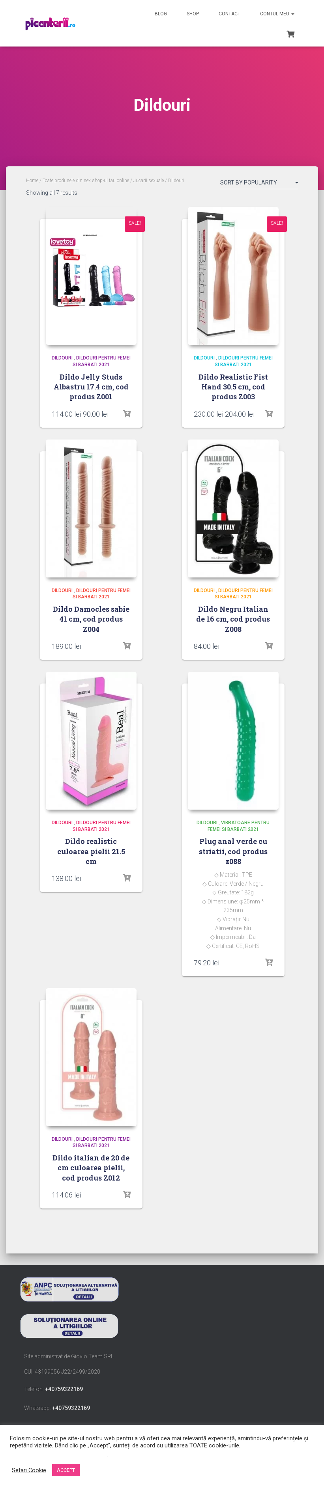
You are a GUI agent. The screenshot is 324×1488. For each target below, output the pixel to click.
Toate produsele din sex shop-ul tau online (86, 180)
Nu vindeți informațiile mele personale (58, 1454)
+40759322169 (64, 1389)
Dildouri (62, 358)
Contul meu (277, 14)
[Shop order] (259, 184)
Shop (193, 14)
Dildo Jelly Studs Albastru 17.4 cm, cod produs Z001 (91, 386)
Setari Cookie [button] (29, 1470)
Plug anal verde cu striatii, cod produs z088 (233, 851)
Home (32, 180)
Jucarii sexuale (148, 180)
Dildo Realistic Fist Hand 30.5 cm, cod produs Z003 (233, 386)
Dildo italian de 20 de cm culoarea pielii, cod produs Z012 (90, 1167)
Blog (161, 14)
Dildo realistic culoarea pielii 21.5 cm (91, 851)
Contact (229, 14)
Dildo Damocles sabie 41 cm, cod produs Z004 (91, 618)
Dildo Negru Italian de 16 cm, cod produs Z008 (233, 618)
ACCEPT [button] (66, 1470)
